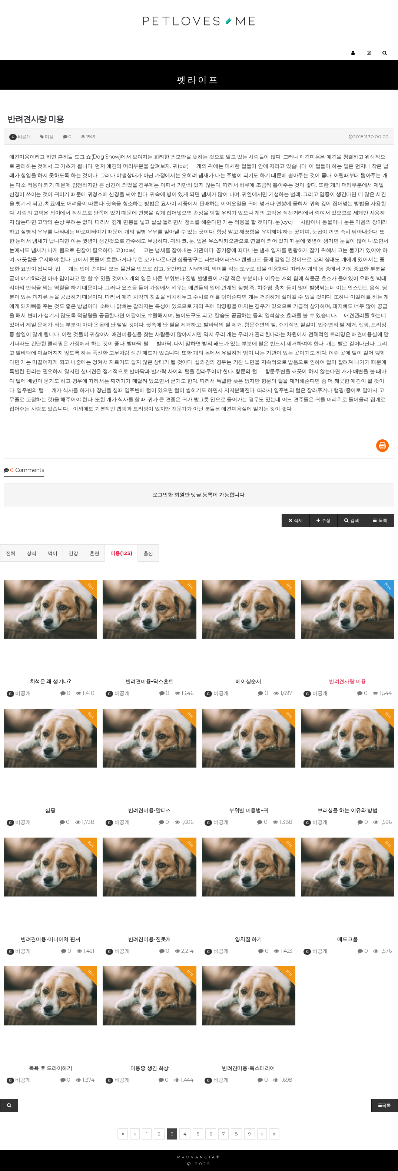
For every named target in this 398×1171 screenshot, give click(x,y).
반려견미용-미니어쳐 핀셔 (50, 939)
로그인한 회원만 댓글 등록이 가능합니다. (199, 494)
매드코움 (347, 939)
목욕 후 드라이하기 (50, 1068)
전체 (10, 553)
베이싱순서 (248, 681)
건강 (73, 553)
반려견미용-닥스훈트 (149, 681)
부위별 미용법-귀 (248, 810)
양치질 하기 (248, 939)
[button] (296, 520)
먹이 (52, 553)
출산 (148, 553)
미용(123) (121, 553)
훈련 (94, 553)
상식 (31, 553)
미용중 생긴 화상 (149, 1068)
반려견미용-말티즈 (149, 810)
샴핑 (50, 810)
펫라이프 (198, 80)
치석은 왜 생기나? (50, 681)
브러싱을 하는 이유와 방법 (348, 810)
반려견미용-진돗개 (149, 939)
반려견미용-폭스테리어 (248, 1068)
